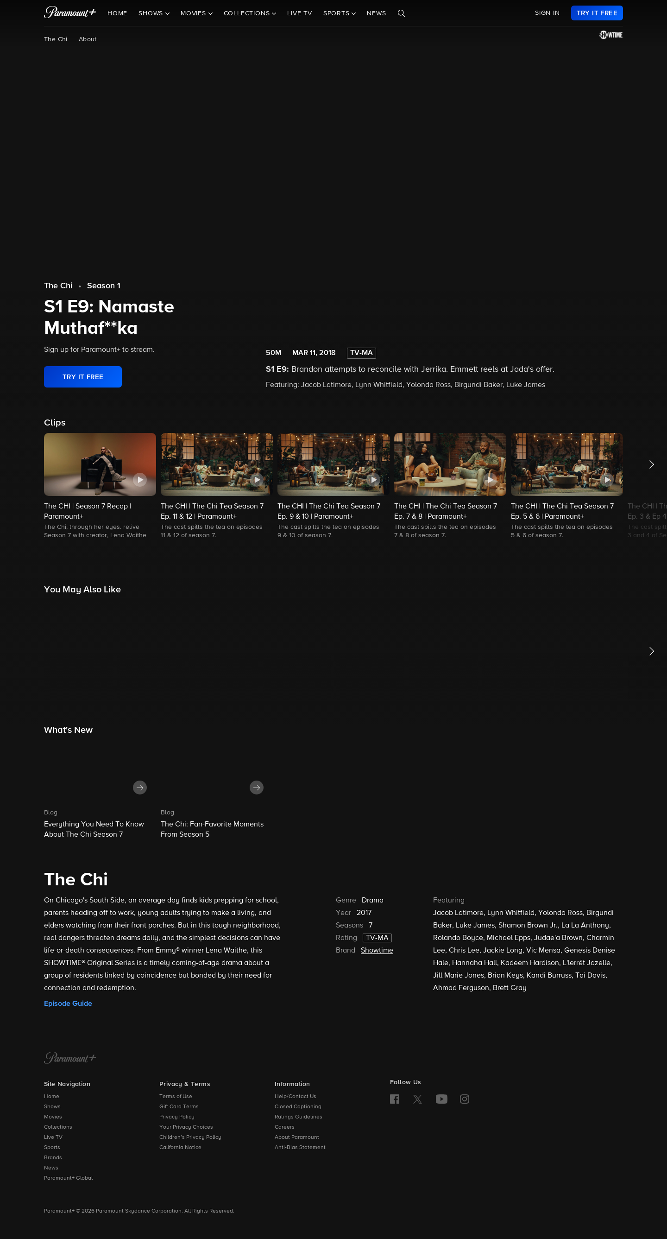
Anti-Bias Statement (300, 1147)
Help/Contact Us (295, 1096)
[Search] (401, 13)
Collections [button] (248, 13)
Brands (53, 1158)
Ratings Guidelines (298, 1117)
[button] (100, 486)
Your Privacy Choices (186, 1127)
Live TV (299, 13)
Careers (285, 1127)
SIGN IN (547, 13)
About (88, 39)
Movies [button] (194, 13)
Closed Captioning (298, 1107)
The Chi (56, 39)
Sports (52, 1147)
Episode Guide (68, 1003)
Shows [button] (151, 13)
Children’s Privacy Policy (190, 1137)
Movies (53, 1117)
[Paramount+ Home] (70, 1059)
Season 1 (103, 286)
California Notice (180, 1147)
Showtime (377, 950)
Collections (58, 1127)
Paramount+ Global (68, 1178)
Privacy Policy (177, 1117)
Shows (52, 1107)
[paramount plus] (70, 13)
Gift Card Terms (179, 1107)
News (376, 13)
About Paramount (297, 1137)
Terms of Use (175, 1096)
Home (117, 13)
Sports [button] (337, 13)
